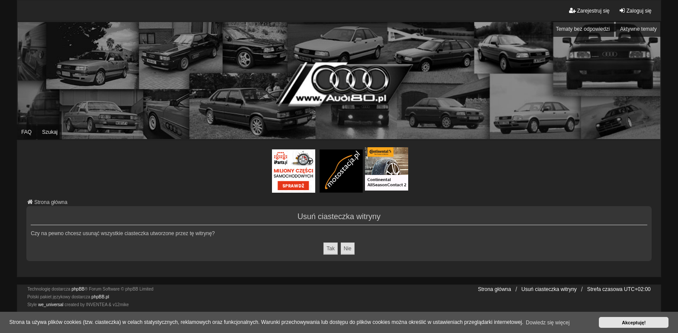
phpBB (78, 289)
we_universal (50, 304)
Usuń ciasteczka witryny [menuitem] (549, 289)
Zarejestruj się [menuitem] (589, 10)
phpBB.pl (100, 296)
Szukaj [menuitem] (50, 132)
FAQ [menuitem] (26, 132)
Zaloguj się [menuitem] (635, 10)
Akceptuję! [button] (634, 322)
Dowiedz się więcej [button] (547, 323)
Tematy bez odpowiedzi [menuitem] (583, 29)
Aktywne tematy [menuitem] (638, 29)
